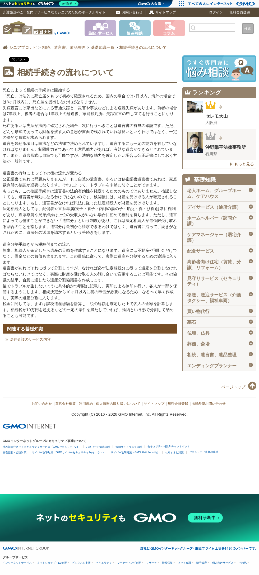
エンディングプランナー (220, 365)
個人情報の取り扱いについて (118, 404)
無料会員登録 (239, 12)
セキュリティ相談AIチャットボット (168, 446)
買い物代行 (220, 311)
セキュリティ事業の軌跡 (203, 451)
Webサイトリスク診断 (128, 446)
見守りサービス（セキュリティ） (220, 281)
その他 (243, 562)
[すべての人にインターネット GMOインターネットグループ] (222, 3)
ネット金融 (184, 562)
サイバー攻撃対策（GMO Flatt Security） (135, 452)
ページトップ (233, 387)
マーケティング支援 (129, 562)
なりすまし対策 (174, 452)
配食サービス (220, 251)
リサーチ (151, 562)
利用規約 (86, 404)
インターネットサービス (17, 562)
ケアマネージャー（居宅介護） (220, 237)
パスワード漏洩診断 (98, 446)
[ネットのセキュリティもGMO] (40, 3)
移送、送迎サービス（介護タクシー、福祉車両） (220, 297)
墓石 (220, 322)
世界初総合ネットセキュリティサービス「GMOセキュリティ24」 (42, 446)
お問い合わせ (132, 12)
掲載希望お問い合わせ (208, 404)
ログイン (216, 12)
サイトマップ (165, 12)
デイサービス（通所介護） (220, 207)
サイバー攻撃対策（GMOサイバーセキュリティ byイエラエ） (68, 452)
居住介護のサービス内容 (30, 339)
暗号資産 (201, 562)
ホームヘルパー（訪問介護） (220, 220)
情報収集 (167, 562)
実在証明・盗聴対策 (14, 452)
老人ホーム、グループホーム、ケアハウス (220, 193)
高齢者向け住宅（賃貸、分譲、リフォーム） (220, 264)
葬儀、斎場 (220, 343)
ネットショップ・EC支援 (52, 562)
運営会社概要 (65, 404)
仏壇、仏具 (220, 333)
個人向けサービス (222, 562)
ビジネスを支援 (81, 562)
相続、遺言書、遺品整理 (220, 354)
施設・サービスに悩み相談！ (219, 68)
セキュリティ (104, 562)
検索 (247, 29)
